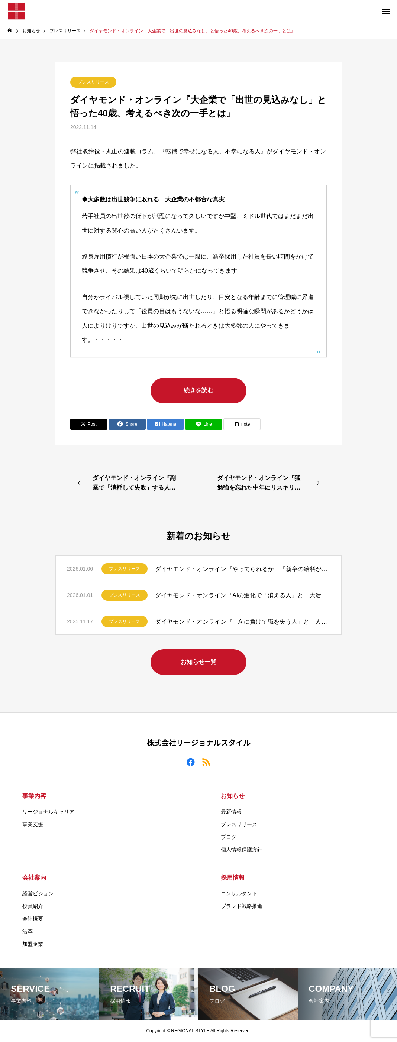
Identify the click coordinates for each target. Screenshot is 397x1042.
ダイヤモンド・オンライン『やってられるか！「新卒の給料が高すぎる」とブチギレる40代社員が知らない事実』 (242, 569)
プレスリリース (93, 82)
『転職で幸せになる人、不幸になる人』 (213, 151)
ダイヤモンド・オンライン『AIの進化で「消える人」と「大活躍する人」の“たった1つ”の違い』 (242, 595)
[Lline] (203, 424)
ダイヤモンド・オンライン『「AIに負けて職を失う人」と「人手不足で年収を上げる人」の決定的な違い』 (242, 622)
